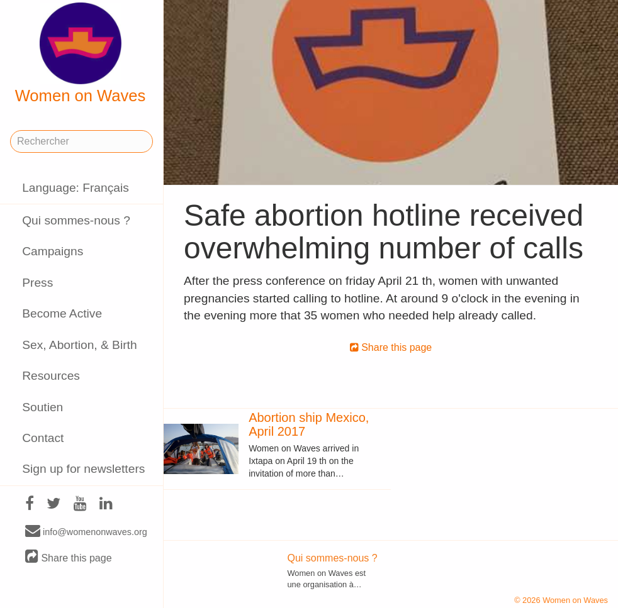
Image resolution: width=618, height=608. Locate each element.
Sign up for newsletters (83, 468)
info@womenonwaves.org (86, 531)
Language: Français (75, 187)
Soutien (42, 407)
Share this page (68, 557)
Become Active (62, 313)
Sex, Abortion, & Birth (79, 344)
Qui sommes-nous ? (76, 220)
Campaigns (52, 251)
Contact (43, 438)
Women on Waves (80, 53)
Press (37, 282)
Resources (51, 375)
